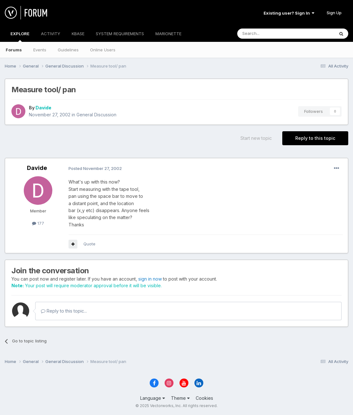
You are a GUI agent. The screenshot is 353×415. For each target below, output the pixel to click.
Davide (43, 107)
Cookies (204, 398)
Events (39, 49)
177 (38, 223)
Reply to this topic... (64, 311)
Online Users (102, 49)
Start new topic (256, 138)
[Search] (269, 34)
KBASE (78, 33)
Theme (180, 398)
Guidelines (68, 49)
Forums (14, 49)
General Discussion (96, 114)
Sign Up (334, 12)
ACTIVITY (50, 33)
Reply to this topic (315, 138)
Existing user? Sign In (289, 13)
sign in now (150, 279)
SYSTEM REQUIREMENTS (120, 33)
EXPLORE (19, 36)
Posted (95, 168)
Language (152, 398)
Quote (89, 243)
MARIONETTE (168, 33)
